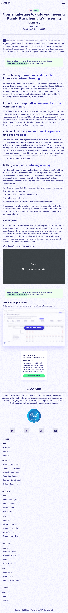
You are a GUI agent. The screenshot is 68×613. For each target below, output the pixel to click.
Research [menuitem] (5, 548)
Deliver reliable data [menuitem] (10, 484)
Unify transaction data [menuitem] (11, 464)
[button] (64, 2)
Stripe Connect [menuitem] (8, 532)
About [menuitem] (4, 592)
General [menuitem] (4, 444)
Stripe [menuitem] (4, 516)
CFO (31, 10)
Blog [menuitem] (5, 559)
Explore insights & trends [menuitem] (12, 480)
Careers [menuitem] (5, 596)
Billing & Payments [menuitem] (10, 524)
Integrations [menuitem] (7, 455)
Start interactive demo (34, 328)
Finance (36, 10)
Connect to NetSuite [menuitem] (10, 528)
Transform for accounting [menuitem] (12, 468)
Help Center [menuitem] (7, 563)
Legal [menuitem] (4, 569)
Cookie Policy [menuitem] (8, 576)
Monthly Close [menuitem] (8, 507)
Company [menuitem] (5, 587)
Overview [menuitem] (6, 447)
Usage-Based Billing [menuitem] (10, 536)
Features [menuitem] (5, 460)
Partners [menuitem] (5, 600)
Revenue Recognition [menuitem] (11, 499)
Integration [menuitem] (7, 520)
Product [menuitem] (5, 439)
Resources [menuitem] (6, 543)
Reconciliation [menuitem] (8, 503)
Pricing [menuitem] (5, 451)
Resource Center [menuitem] (9, 552)
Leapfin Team (34, 26)
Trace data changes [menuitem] (10, 476)
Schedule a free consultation (17, 63)
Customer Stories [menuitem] (9, 556)
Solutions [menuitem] (6, 491)
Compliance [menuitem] (7, 511)
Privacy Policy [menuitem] (8, 572)
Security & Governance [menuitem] (11, 580)
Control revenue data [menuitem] (11, 472)
